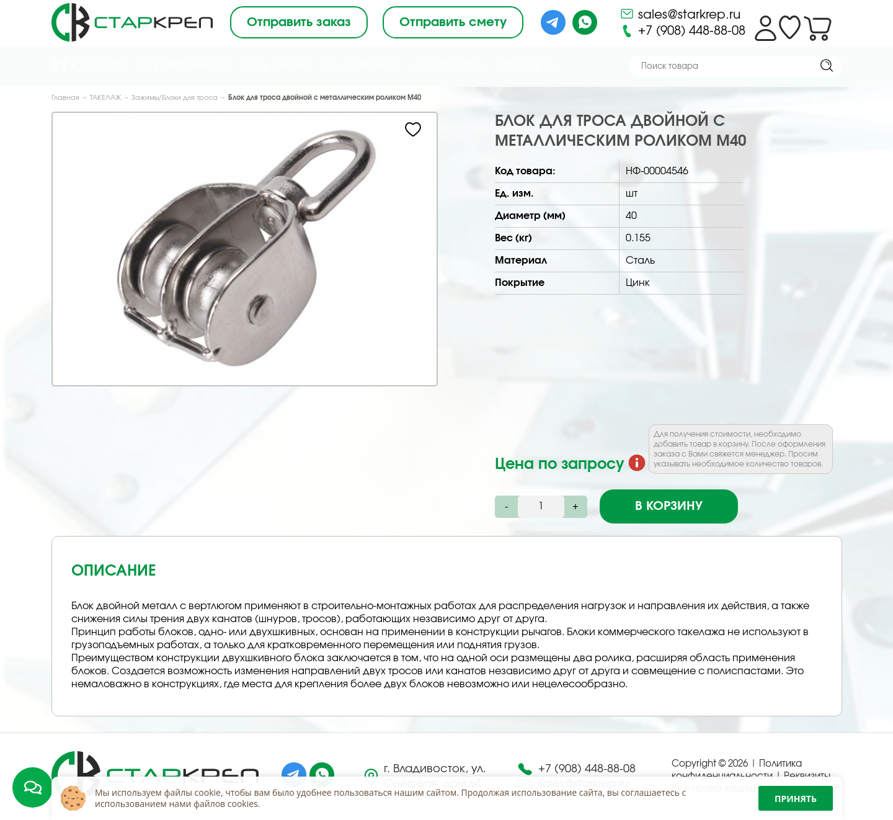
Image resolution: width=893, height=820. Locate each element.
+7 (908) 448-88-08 (682, 31)
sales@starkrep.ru (680, 13)
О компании (183, 66)
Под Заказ (275, 66)
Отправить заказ (299, 22)
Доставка (448, 66)
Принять (796, 798)
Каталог (89, 65)
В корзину (669, 506)
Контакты (527, 67)
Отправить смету (453, 22)
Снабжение (362, 66)
